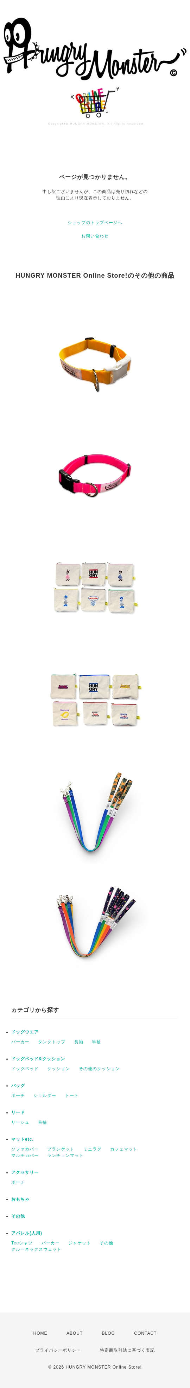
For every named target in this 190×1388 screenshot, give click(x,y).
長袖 (78, 1041)
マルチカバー (25, 1155)
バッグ (18, 1085)
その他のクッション (99, 1068)
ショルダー (44, 1095)
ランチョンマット (65, 1155)
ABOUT (74, 1333)
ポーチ (18, 1095)
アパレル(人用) (26, 1233)
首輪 (42, 1122)
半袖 (96, 1041)
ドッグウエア (25, 1032)
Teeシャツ (22, 1243)
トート (72, 1095)
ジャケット (79, 1243)
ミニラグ (92, 1149)
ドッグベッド (25, 1068)
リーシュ (20, 1122)
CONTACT (145, 1333)
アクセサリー (25, 1172)
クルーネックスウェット (36, 1249)
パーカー (20, 1041)
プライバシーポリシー (58, 1350)
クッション (58, 1068)
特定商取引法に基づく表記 (127, 1350)
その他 (18, 1216)
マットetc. (22, 1139)
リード (18, 1112)
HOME (40, 1333)
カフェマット (124, 1149)
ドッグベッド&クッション (38, 1058)
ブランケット (61, 1149)
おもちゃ (20, 1199)
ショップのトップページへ (95, 222)
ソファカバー (25, 1149)
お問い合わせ (95, 236)
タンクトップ (51, 1041)
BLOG (108, 1333)
